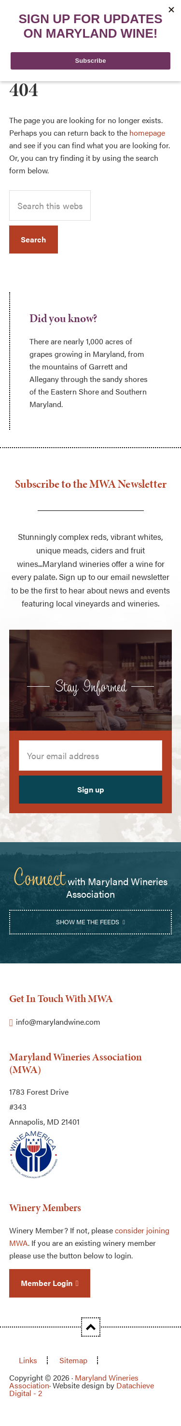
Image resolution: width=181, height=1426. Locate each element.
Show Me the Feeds (87, 921)
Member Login (46, 1282)
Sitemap (73, 1360)
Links (28, 1360)
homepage (147, 132)
